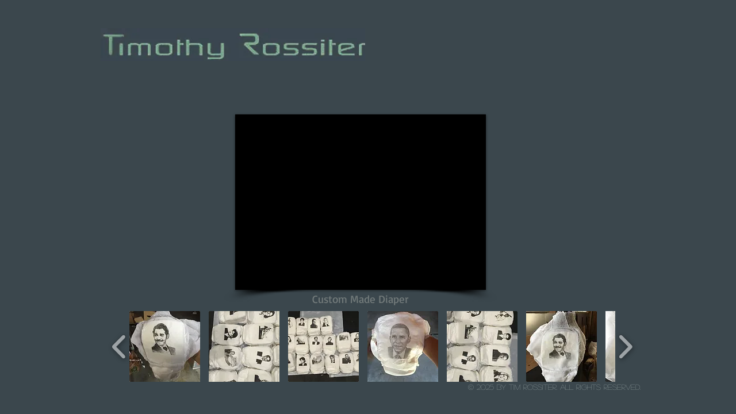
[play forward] (625, 346)
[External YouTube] (360, 202)
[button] (164, 346)
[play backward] (119, 346)
